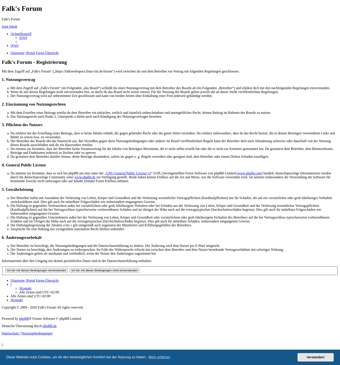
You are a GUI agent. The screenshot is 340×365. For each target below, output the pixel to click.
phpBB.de (50, 326)
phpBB (24, 318)
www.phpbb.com (249, 173)
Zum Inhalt (9, 26)
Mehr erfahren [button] (159, 357)
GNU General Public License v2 (128, 173)
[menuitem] (23, 38)
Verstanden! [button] (316, 357)
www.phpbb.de (84, 177)
